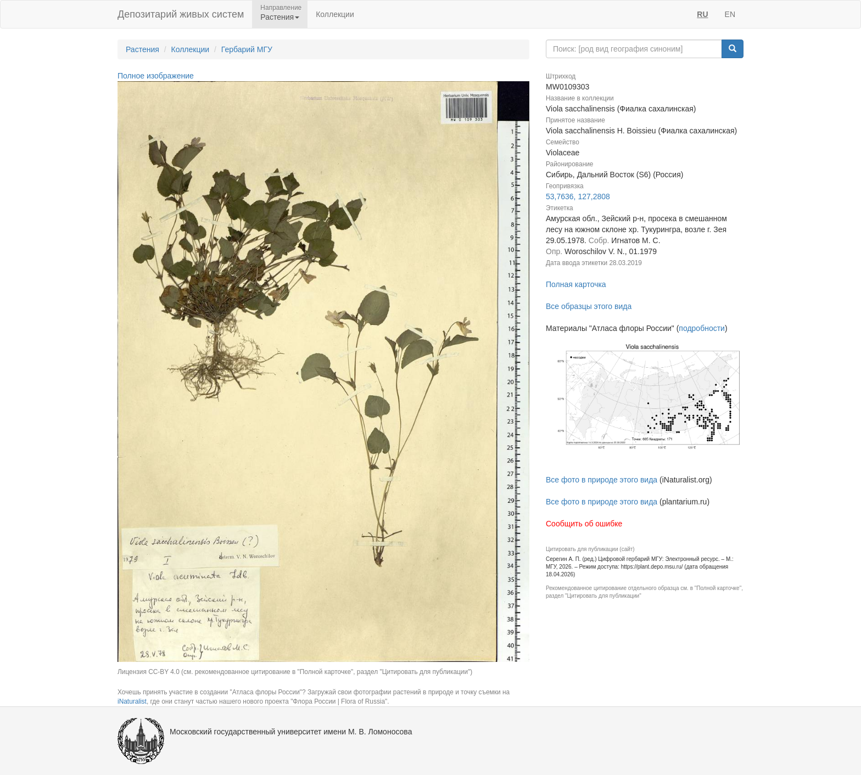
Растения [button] (279, 17)
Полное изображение (156, 75)
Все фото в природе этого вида (601, 479)
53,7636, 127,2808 (578, 196)
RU (702, 14)
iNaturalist (132, 701)
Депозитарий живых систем (181, 14)
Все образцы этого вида (588, 306)
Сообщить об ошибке (584, 523)
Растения (142, 49)
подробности (702, 328)
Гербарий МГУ (246, 49)
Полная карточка (576, 284)
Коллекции (335, 14)
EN (730, 14)
